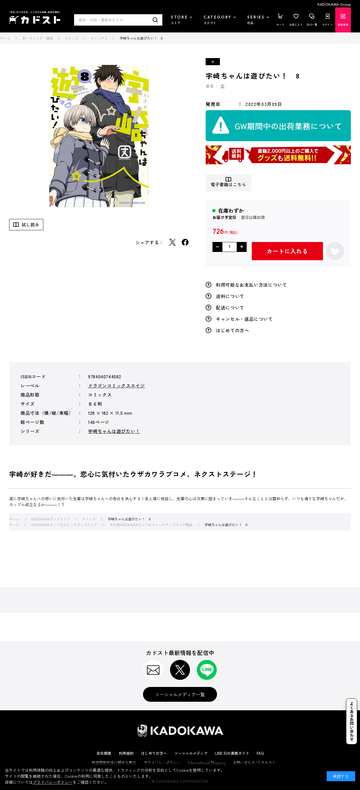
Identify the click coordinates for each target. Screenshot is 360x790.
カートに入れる (287, 251)
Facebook (185, 242)
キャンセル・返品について (244, 318)
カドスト (34, 17)
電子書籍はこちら (228, 184)
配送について (230, 307)
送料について (230, 296)
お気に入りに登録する (335, 251)
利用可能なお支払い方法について (251, 284)
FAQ (260, 753)
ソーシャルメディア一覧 (180, 694)
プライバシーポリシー (53, 782)
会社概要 (104, 753)
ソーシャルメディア (191, 753)
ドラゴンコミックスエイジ (116, 385)
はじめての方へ (232, 330)
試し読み (30, 224)
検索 (155, 20)
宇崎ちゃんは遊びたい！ (114, 431)
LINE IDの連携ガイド (232, 753)
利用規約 (126, 753)
